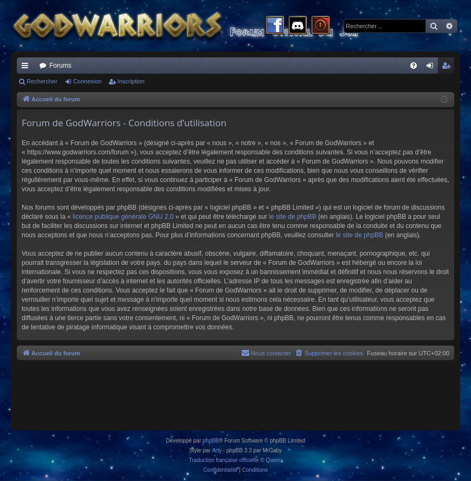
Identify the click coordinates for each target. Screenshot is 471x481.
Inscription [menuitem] (448, 68)
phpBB (211, 441)
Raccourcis (27, 68)
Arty (217, 450)
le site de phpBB (292, 216)
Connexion (87, 81)
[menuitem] (413, 65)
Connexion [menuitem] (432, 68)
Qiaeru (274, 460)
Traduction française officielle (224, 460)
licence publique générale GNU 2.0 (123, 216)
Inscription (131, 81)
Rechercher (42, 81)
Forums (60, 65)
